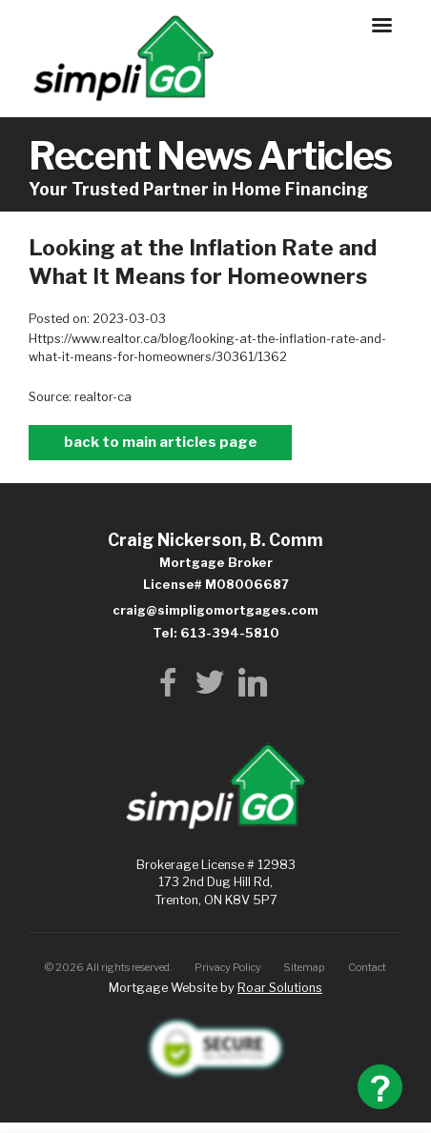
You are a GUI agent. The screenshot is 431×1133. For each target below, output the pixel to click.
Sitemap (304, 967)
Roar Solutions (279, 988)
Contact (367, 967)
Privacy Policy (228, 967)
